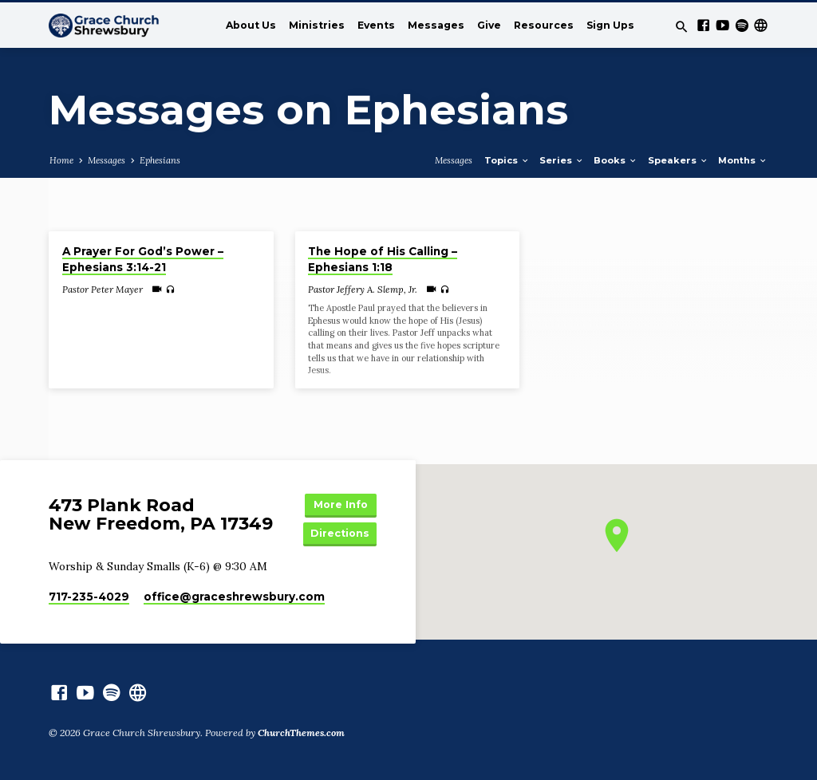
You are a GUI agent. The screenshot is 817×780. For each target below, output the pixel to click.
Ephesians (160, 160)
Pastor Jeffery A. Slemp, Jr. (362, 289)
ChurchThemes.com (301, 733)
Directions (339, 533)
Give (489, 25)
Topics (507, 160)
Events (376, 25)
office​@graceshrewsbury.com (234, 596)
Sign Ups (610, 25)
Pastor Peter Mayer (102, 289)
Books (615, 160)
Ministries (317, 25)
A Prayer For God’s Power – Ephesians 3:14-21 (142, 259)
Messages (436, 25)
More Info (341, 504)
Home (61, 160)
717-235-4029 (89, 596)
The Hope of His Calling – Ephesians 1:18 (382, 259)
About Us (251, 25)
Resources (544, 25)
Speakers (678, 160)
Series (561, 160)
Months (743, 160)
